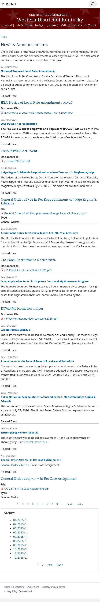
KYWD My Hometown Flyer (22, 309)
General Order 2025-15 (15, 465)
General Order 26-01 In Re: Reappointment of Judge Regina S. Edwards (49, 201)
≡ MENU (9, 4)
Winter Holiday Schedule (16, 329)
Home (4, 36)
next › (70, 504)
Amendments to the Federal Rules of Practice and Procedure (37, 361)
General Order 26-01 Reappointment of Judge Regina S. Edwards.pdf (45, 213)
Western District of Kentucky (50, 20)
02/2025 (18, 524)
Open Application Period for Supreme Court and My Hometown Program (45, 281)
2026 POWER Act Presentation (19, 123)
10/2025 (18, 549)
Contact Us (18, 586)
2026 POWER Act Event (19, 151)
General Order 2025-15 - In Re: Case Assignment (39, 479)
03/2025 (18, 528)
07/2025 (18, 536)
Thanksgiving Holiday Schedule (19, 432)
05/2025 (18, 532)
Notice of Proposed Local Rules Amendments (28, 71)
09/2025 (18, 545)
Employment (33, 586)
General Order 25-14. (36, 442)
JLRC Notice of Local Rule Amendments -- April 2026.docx (38, 112)
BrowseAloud (25, 591)
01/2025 (18, 520)
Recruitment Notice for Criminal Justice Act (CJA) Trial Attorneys (39, 233)
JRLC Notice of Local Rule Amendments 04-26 (37, 103)
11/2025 (18, 553)
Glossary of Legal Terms (53, 586)
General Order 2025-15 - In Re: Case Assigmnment (31, 460)
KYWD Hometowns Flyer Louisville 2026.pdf (30, 318)
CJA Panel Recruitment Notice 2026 (28, 260)
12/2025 (18, 557)
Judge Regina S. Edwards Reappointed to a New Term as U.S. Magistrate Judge (47, 172)
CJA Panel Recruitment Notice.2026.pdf (27, 270)
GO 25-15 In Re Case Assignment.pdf (26, 488)
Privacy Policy (10, 591)
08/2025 (18, 541)
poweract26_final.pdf (17, 161)
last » (80, 504)
